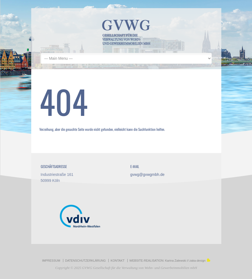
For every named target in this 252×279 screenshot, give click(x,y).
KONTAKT (117, 260)
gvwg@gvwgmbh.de (147, 174)
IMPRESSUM (51, 260)
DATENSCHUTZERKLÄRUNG (85, 260)
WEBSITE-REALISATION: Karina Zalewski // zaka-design (170, 260)
